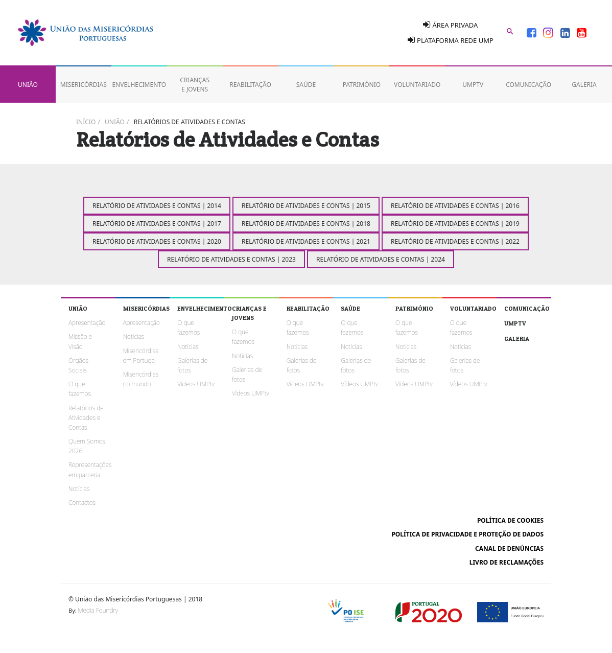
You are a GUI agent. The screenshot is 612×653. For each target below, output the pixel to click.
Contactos (82, 502)
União (115, 122)
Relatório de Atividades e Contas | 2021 (306, 241)
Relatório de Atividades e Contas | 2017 (156, 223)
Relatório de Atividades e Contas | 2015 (306, 205)
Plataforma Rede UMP (450, 40)
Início (86, 122)
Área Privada (450, 25)
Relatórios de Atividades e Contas (189, 122)
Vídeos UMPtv (196, 384)
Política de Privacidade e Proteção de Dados (467, 534)
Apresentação (86, 322)
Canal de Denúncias (509, 548)
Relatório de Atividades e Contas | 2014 (156, 205)
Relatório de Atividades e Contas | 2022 (455, 241)
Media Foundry (98, 610)
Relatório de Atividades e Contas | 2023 (231, 259)
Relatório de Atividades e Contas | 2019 (455, 223)
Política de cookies (510, 520)
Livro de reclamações (506, 562)
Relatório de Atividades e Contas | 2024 (380, 259)
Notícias (78, 488)
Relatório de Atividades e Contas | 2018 (306, 223)
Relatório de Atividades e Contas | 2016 (455, 205)
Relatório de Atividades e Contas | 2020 (156, 241)
